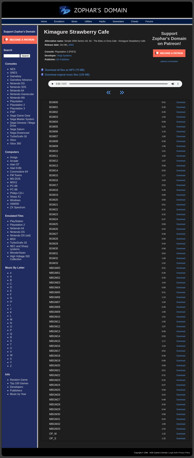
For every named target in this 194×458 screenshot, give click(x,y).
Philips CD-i (17, 193)
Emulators (59, 21)
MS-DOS (15, 178)
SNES (13, 72)
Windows (15, 200)
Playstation (16, 101)
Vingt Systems (64, 55)
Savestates (118, 21)
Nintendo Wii (17, 97)
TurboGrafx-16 (18, 136)
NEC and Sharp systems (19, 248)
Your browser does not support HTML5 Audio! (115, 83)
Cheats (134, 21)
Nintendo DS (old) (20, 235)
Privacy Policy (184, 453)
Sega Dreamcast (19, 132)
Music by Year (18, 394)
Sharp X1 (15, 196)
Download (181, 102)
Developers (16, 387)
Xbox (13, 140)
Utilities (88, 21)
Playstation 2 (17, 104)
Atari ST (14, 164)
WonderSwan (18, 252)
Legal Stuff (173, 453)
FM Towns (16, 175)
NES (12, 69)
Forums (149, 21)
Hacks (102, 21)
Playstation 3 (17, 108)
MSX (13, 239)
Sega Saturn (17, 129)
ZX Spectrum (17, 207)
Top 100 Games (19, 383)
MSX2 (13, 182)
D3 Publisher (62, 59)
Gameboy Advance (21, 79)
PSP (12, 112)
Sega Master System (22, 119)
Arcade (14, 161)
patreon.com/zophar (169, 61)
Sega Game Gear (20, 115)
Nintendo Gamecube (22, 94)
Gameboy (15, 76)
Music (75, 21)
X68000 (14, 203)
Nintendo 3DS (18, 87)
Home (44, 21)
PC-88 (13, 186)
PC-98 (13, 189)
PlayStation (16, 221)
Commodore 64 (19, 171)
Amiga (13, 157)
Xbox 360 (15, 143)
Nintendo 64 (17, 90)
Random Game (19, 379)
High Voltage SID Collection (20, 258)
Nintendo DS (17, 83)
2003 (71, 45)
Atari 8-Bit (15, 168)
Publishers (16, 390)
